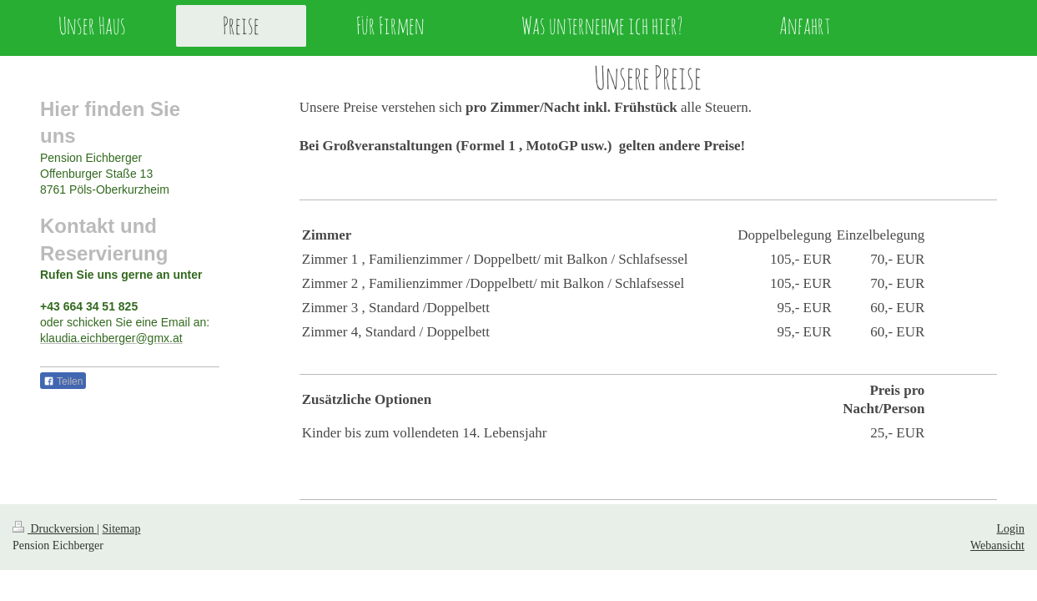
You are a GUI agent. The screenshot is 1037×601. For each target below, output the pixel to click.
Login (1010, 529)
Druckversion (55, 529)
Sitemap (122, 529)
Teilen (63, 381)
